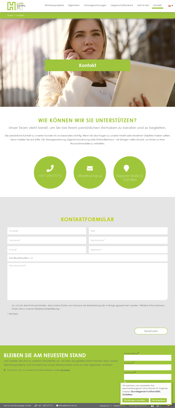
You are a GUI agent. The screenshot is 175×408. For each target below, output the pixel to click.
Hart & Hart (143, 5)
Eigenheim (74, 5)
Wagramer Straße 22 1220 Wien (129, 178)
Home (10, 15)
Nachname (129, 372)
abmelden (65, 370)
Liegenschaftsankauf (122, 5)
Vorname (128, 363)
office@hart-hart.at (90, 176)
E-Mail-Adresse (130, 353)
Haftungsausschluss (138, 405)
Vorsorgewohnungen (95, 5)
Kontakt (157, 5)
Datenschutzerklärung (47, 308)
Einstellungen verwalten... (135, 400)
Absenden (151, 331)
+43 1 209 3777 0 (50, 176)
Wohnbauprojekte (54, 5)
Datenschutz (119, 405)
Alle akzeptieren (158, 400)
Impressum (105, 405)
